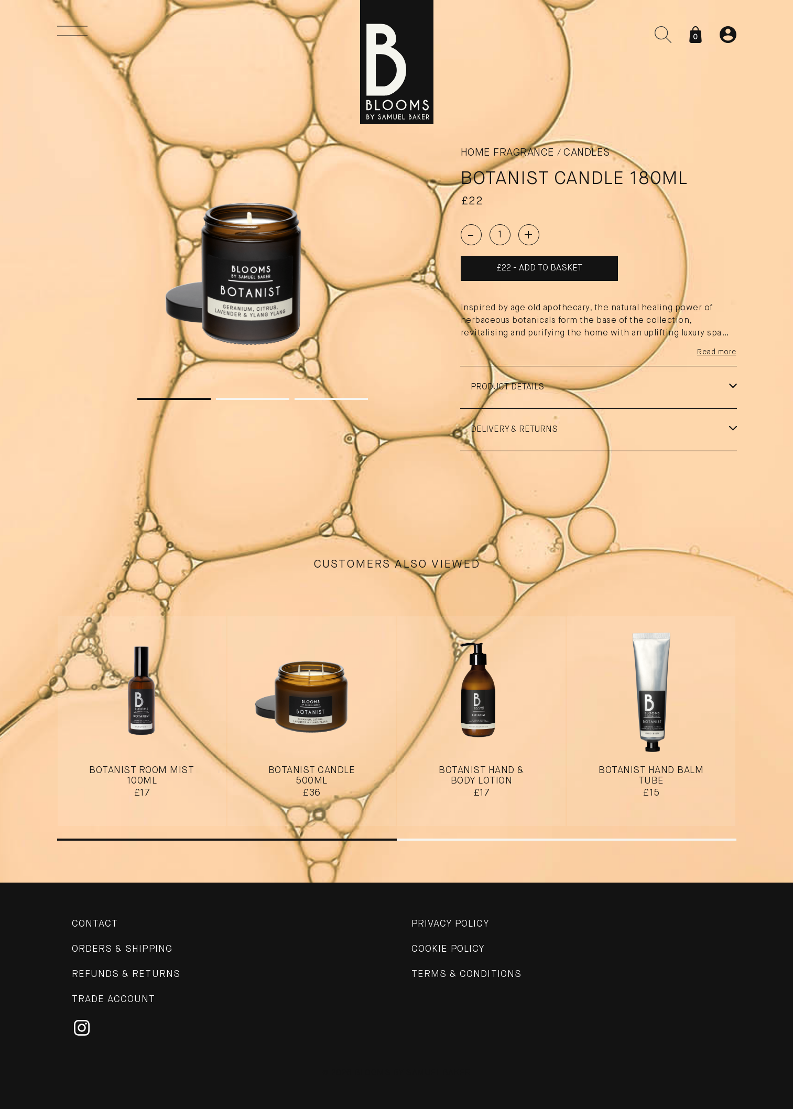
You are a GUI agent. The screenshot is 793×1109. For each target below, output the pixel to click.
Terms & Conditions (466, 974)
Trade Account (114, 999)
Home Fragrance (508, 152)
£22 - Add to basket (539, 268)
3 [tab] (331, 399)
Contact (95, 924)
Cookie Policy (448, 949)
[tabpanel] (253, 265)
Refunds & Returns (126, 974)
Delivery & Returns (514, 430)
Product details (507, 387)
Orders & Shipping (122, 949)
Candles (586, 152)
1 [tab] (174, 399)
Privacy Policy (450, 924)
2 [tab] (252, 399)
